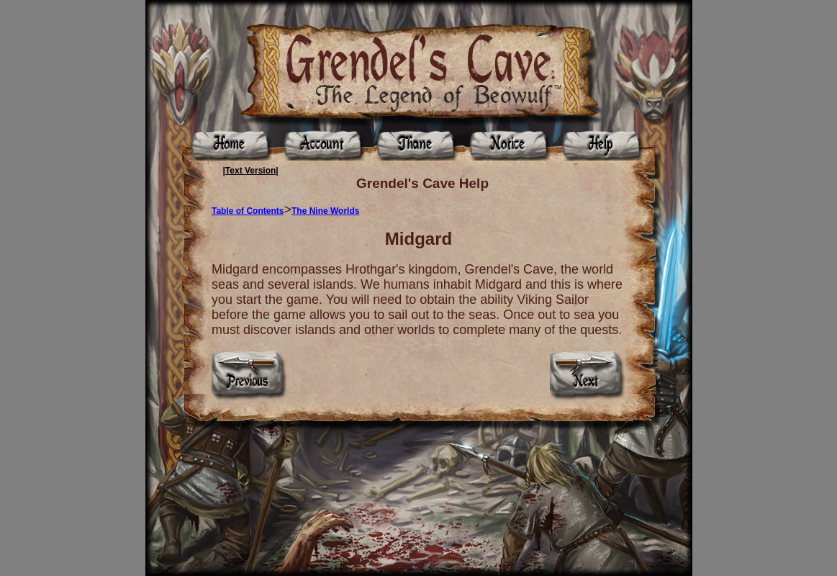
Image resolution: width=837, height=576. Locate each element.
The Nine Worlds (325, 211)
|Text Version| (251, 171)
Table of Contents (248, 211)
